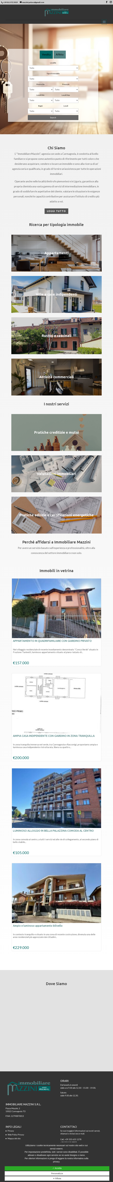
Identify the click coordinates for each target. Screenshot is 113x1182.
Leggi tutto (56, 211)
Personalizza (57, 1173)
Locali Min (40, 95)
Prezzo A (65, 84)
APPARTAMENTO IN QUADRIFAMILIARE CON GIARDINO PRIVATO (52, 640)
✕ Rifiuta (57, 1178)
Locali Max (66, 95)
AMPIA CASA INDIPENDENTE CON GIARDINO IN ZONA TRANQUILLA (54, 735)
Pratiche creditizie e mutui (56, 432)
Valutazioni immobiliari (56, 474)
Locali (66, 106)
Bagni (40, 106)
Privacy (11, 1131)
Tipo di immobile (53, 73)
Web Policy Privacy (16, 1134)
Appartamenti (56, 253)
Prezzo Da (40, 84)
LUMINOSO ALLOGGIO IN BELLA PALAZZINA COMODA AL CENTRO (53, 830)
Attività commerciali (56, 377)
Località (53, 63)
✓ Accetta (57, 1168)
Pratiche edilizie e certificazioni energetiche (56, 515)
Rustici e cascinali (56, 336)
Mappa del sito (14, 1138)
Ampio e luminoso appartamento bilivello (38, 925)
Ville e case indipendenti (56, 294)
